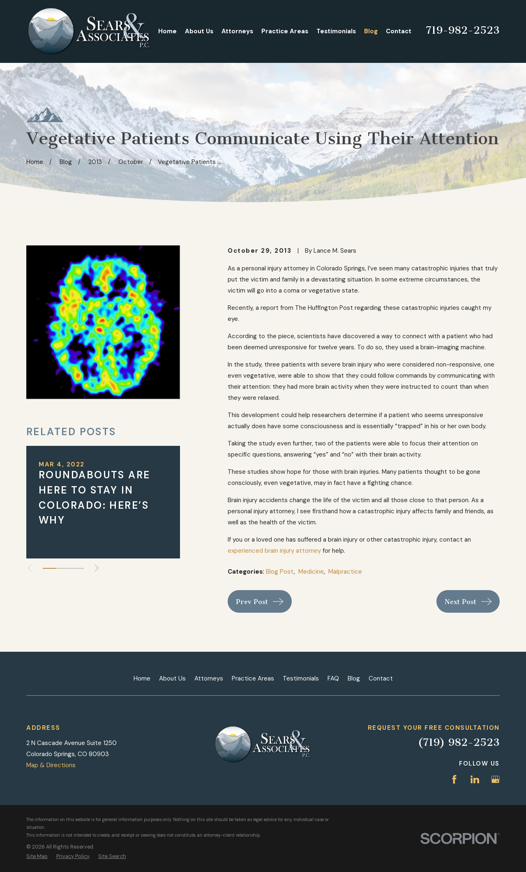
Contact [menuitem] (398, 31)
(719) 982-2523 (459, 742)
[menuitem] (37, 856)
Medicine (311, 571)
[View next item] (96, 568)
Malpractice (345, 571)
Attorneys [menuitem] (237, 31)
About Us (172, 678)
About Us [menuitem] (199, 31)
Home (142, 678)
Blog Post (280, 571)
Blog (354, 678)
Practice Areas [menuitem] (284, 31)
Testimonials (301, 678)
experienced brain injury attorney (274, 551)
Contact (381, 678)
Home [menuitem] (167, 31)
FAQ (333, 678)
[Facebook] (454, 779)
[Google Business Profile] (495, 779)
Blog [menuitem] (371, 31)
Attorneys (208, 678)
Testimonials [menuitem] (336, 31)
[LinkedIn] (475, 779)
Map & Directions (51, 765)
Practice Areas (253, 678)
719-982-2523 (463, 30)
